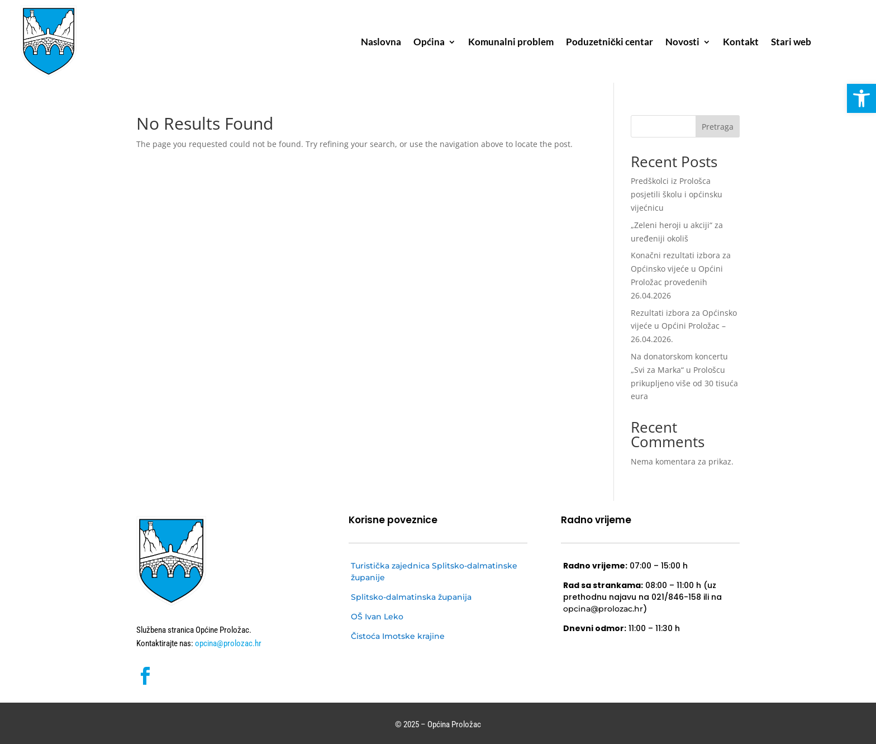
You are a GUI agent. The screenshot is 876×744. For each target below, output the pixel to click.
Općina (429, 43)
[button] (861, 98)
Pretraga (718, 126)
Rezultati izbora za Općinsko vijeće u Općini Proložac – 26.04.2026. (684, 326)
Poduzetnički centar (609, 43)
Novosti (682, 43)
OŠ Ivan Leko (377, 617)
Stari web (791, 43)
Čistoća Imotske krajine (398, 636)
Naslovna (381, 43)
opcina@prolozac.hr (227, 643)
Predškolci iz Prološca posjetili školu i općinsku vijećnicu (676, 194)
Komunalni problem (511, 43)
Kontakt (741, 43)
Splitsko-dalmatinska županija (411, 597)
